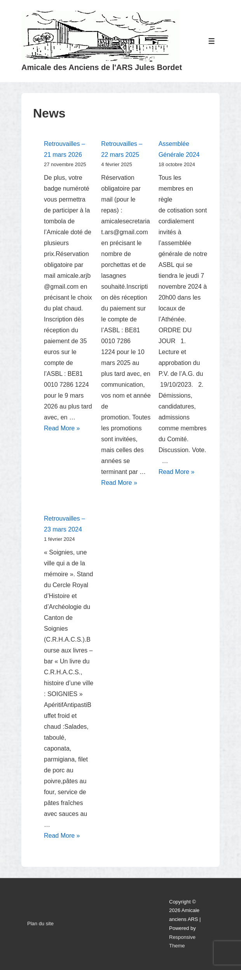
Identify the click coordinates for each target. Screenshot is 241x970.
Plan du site (40, 923)
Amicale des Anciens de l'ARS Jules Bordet (101, 67)
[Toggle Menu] (212, 41)
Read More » (62, 428)
